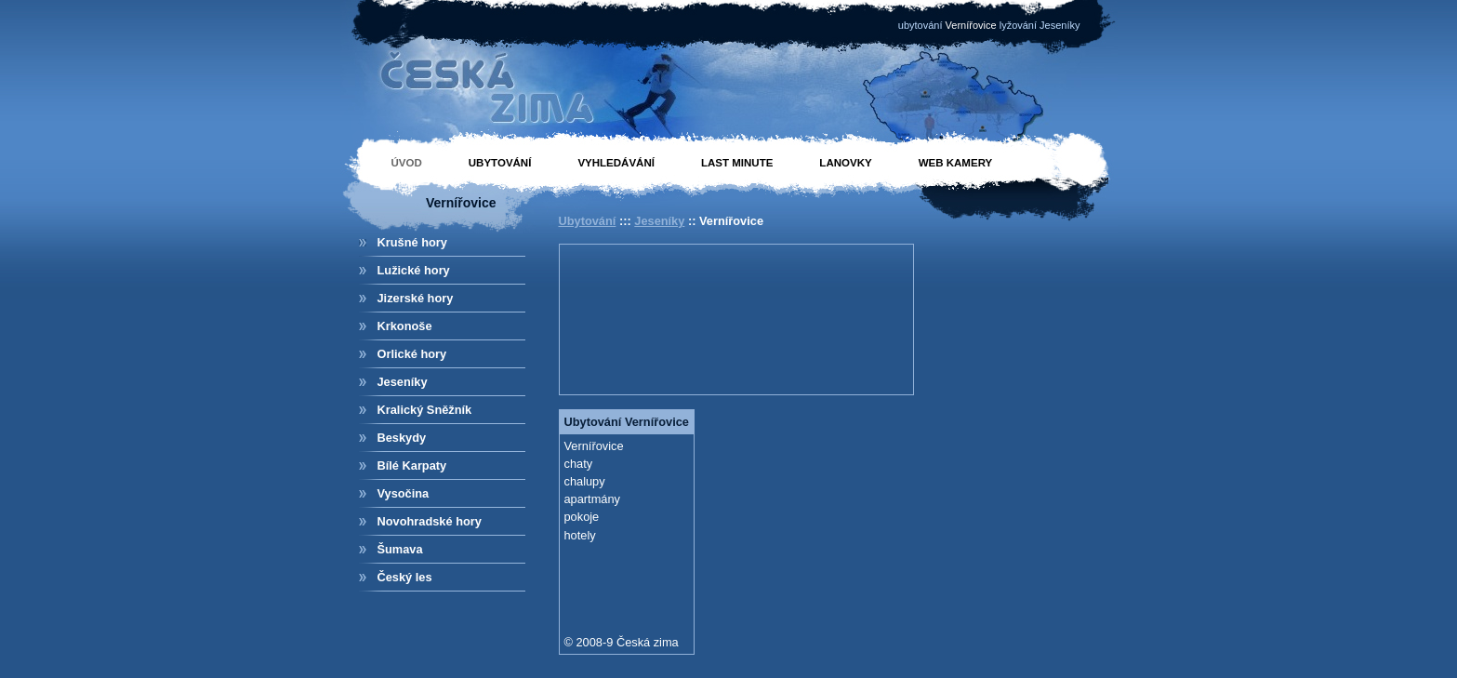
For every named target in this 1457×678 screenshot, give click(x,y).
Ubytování (500, 162)
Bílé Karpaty (412, 465)
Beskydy (402, 438)
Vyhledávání (616, 162)
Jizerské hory (415, 298)
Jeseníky (402, 382)
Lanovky (845, 162)
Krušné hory (412, 242)
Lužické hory (413, 270)
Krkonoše (404, 326)
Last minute (737, 162)
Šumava (400, 549)
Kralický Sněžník (424, 410)
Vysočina (403, 493)
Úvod (406, 162)
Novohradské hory (429, 521)
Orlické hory (412, 354)
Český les (404, 577)
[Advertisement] (648, 317)
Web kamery (956, 162)
